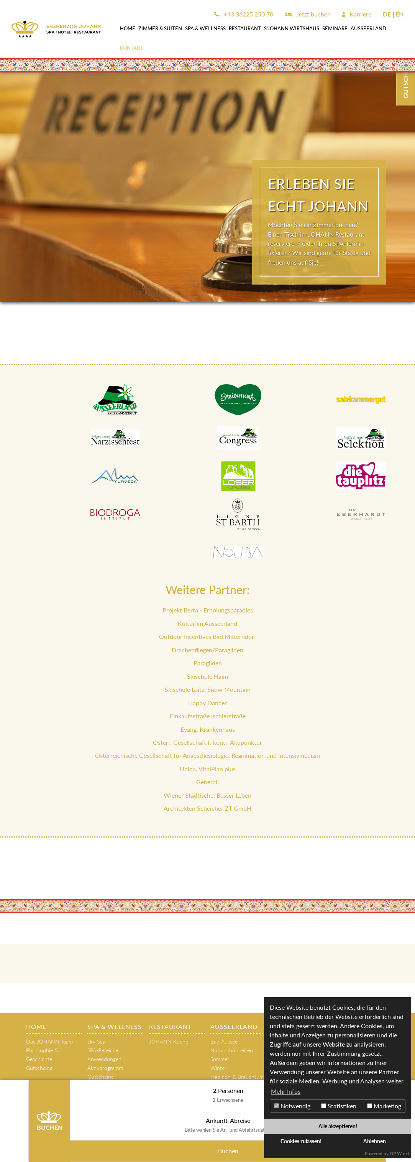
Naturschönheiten (231, 1050)
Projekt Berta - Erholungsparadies (207, 610)
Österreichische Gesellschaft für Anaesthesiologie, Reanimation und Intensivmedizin (207, 755)
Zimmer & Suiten (160, 28)
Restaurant (245, 28)
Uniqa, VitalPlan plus (208, 768)
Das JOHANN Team (49, 1041)
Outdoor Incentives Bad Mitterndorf (207, 636)
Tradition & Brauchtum (237, 1076)
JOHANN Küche (168, 1041)
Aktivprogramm (105, 1068)
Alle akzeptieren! (337, 1126)
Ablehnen (374, 1141)
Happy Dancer (207, 702)
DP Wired (399, 1153)
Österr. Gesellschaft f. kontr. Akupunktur (207, 742)
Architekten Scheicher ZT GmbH (207, 808)
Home (127, 28)
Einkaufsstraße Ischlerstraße (208, 715)
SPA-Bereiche (102, 1050)
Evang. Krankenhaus (207, 729)
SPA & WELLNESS (205, 28)
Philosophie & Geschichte (42, 1054)
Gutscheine (39, 1068)
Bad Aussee (224, 1041)
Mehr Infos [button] (285, 1091)
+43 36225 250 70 (243, 14)
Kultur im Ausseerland (207, 623)
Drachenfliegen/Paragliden (207, 649)
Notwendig (292, 1105)
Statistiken (338, 1105)
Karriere (356, 14)
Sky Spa (96, 1041)
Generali (207, 781)
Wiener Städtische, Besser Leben (207, 795)
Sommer (219, 1059)
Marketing (384, 1105)
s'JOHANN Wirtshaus (291, 28)
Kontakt (131, 48)
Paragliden (208, 663)
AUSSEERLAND (368, 28)
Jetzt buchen (308, 14)
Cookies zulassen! (301, 1141)
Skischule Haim (207, 676)
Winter (218, 1068)
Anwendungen (104, 1059)
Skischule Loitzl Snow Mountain (208, 689)
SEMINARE (335, 28)
